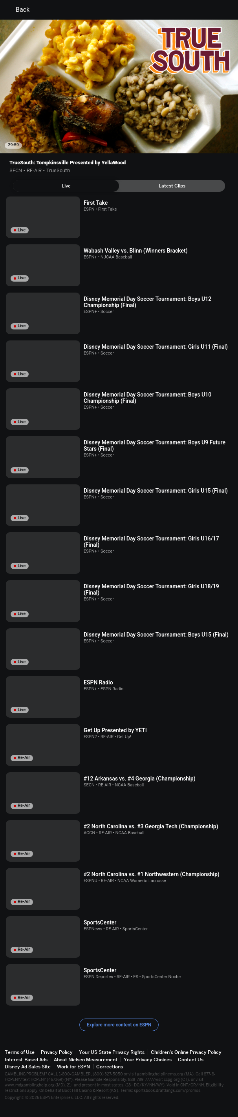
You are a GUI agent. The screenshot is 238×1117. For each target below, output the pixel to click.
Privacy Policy (57, 1052)
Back (17, 10)
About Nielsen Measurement (85, 1059)
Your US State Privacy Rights (112, 1052)
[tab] (66, 186)
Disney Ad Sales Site (28, 1067)
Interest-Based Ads (26, 1059)
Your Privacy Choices (148, 1059)
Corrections (109, 1067)
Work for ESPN (73, 1067)
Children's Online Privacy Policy (186, 1052)
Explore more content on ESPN (119, 1025)
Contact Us (190, 1059)
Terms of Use (20, 1052)
